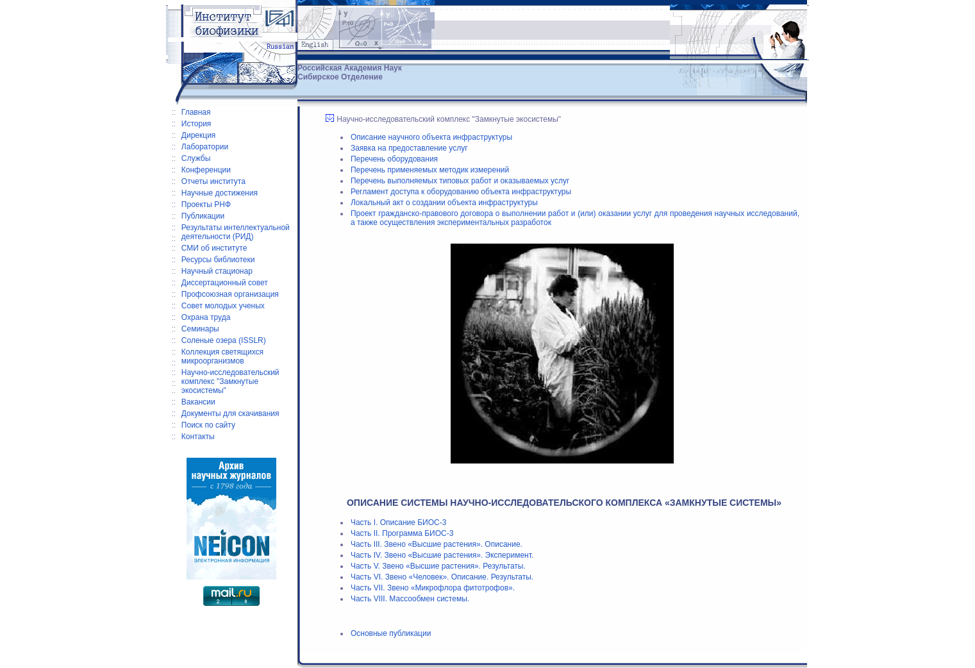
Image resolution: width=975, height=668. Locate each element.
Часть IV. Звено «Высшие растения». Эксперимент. (442, 555)
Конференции (206, 169)
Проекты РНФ (206, 204)
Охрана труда (206, 317)
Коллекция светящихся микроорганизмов (222, 356)
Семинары (200, 328)
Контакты (198, 436)
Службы (195, 158)
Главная (196, 112)
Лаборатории (204, 146)
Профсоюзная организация (230, 294)
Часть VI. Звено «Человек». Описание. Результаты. (442, 576)
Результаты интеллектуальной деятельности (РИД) (235, 232)
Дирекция (198, 135)
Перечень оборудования (394, 158)
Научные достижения (219, 192)
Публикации (202, 216)
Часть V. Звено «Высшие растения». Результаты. (438, 566)
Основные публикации (391, 633)
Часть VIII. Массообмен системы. (410, 598)
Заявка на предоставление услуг (409, 148)
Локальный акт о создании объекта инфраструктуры (444, 202)
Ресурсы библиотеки (218, 259)
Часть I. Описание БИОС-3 (398, 522)
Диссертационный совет (224, 282)
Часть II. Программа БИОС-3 (402, 533)
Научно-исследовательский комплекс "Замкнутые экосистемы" (230, 381)
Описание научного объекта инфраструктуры (431, 137)
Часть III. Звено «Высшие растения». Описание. (436, 544)
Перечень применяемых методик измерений (430, 169)
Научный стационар (217, 271)
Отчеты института (213, 181)
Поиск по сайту (208, 425)
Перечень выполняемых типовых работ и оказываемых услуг (460, 180)
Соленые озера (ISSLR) (223, 340)
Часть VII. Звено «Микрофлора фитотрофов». (433, 587)
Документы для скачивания (230, 413)
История (196, 123)
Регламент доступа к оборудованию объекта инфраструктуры (461, 191)
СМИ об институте (214, 248)
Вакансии (198, 401)
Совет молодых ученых (223, 305)
